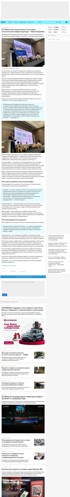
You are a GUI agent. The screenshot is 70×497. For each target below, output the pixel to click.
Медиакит (53, 39)
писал (10, 260)
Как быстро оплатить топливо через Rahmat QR (22, 469)
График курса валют (52, 35)
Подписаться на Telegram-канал (23, 277)
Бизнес (9, 305)
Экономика (10, 451)
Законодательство (12, 365)
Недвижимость (23, 22)
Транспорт (10, 350)
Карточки (30, 22)
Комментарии (12, 271)
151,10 (55, 32)
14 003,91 (56, 29)
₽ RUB (50, 32)
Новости (10, 22)
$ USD (50, 27)
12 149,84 (56, 27)
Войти (4, 294)
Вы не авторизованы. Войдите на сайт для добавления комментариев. (23, 286)
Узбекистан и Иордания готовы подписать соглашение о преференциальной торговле (13, 455)
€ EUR (50, 29)
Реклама (49, 39)
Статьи (16, 22)
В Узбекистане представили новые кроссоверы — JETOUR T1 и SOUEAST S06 (23, 398)
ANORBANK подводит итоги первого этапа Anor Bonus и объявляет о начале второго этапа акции (22, 309)
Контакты (58, 39)
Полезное (10, 467)
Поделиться (21, 271)
